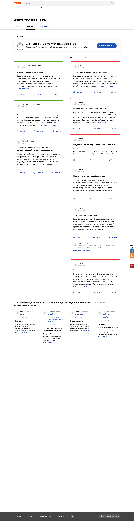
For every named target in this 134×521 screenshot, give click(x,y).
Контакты (61, 516)
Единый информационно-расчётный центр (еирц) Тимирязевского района (55, 317)
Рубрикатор (18, 516)
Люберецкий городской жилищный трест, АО (110, 315)
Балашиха (17, 8)
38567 (132, 256)
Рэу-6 (22, 314)
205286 (131, 252)
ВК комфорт (79, 314)
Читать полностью (21, 332)
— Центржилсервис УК (29, 8)
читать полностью (23, 89)
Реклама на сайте (45, 516)
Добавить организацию (111, 516)
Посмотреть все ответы (81, 250)
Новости (30, 516)
